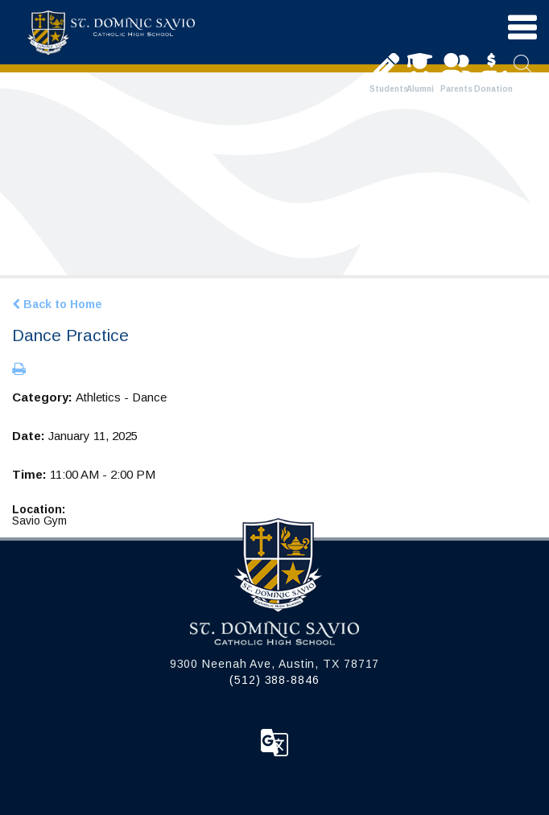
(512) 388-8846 (274, 679)
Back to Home (57, 304)
